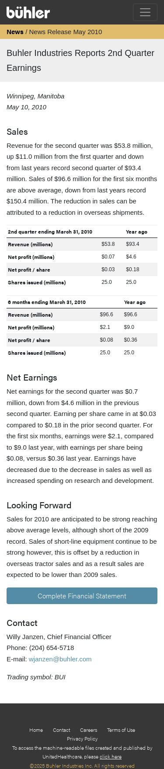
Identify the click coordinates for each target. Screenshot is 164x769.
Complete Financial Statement (82, 596)
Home (36, 730)
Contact (61, 730)
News (15, 31)
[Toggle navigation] (145, 12)
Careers (88, 730)
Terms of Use (121, 730)
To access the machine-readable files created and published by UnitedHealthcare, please (82, 752)
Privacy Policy (82, 738)
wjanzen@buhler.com (60, 659)
